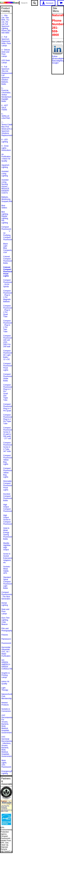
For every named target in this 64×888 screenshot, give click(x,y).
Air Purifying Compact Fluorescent (7, 236)
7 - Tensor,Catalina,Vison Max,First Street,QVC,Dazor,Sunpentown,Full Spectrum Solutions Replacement (6, 128)
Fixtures (4, 635)
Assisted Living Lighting (4, 173)
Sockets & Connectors (6, 710)
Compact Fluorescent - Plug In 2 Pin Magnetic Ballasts (7, 296)
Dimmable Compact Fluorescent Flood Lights (7, 485)
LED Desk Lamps (5, 61)
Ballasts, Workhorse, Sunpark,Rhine (6, 199)
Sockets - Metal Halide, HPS (7, 570)
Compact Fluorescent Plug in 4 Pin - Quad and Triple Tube (7, 392)
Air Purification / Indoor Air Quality (6, 157)
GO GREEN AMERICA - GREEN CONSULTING (6, 664)
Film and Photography (6, 629)
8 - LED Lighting (4, 140)
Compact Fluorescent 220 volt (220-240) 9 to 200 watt (7, 341)
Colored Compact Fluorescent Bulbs (7, 260)
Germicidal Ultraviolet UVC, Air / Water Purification (6, 651)
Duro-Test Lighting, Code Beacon (5, 621)
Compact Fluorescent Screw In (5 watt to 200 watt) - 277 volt (7, 433)
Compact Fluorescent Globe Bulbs (7, 377)
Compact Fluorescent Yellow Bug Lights (7, 459)
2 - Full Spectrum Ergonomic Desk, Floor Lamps (6, 41)
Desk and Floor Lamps (5, 611)
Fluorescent (6, 643)
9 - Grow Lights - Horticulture (6, 148)
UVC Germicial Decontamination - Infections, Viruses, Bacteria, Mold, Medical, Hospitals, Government (6, 746)
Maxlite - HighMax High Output (7, 546)
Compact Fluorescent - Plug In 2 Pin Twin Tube (7, 326)
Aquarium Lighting (5, 166)
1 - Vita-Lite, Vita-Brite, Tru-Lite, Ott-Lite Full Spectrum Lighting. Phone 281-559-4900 (6, 24)
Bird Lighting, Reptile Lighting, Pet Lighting (4, 217)
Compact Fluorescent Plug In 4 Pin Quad (7, 407)
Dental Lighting (4, 604)
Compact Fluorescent (6, 228)
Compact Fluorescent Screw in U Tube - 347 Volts (7, 447)
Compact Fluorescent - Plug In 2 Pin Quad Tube (7, 311)
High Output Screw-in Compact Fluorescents (7, 519)
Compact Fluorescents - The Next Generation (6, 595)
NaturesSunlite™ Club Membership (6, 696)
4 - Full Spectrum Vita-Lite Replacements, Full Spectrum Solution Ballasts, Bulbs (6, 75)
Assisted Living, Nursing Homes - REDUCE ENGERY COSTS (5, 186)
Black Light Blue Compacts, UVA (7, 248)
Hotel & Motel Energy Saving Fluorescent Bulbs (7, 533)
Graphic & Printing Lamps (5, 675)
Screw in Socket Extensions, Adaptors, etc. (7, 558)
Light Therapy (4, 689)
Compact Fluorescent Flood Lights (7, 366)
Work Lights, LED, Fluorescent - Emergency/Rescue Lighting (6, 767)
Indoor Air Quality (5, 682)
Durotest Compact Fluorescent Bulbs (7, 497)
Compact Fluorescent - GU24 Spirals (7, 283)
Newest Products (5, 704)
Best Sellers (4, 206)
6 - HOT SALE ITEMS (4, 107)
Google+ (55, 63)
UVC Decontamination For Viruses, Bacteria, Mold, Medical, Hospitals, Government (6, 724)
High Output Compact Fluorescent (7, 508)
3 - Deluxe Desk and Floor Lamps (5, 53)
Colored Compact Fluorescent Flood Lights (7, 271)
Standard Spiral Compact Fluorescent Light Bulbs (7, 582)
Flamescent (6, 639)
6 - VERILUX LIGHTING (5, 116)
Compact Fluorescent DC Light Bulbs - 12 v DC (7, 355)
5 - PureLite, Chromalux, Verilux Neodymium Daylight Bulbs (6, 94)
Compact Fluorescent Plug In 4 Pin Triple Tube (7, 419)
